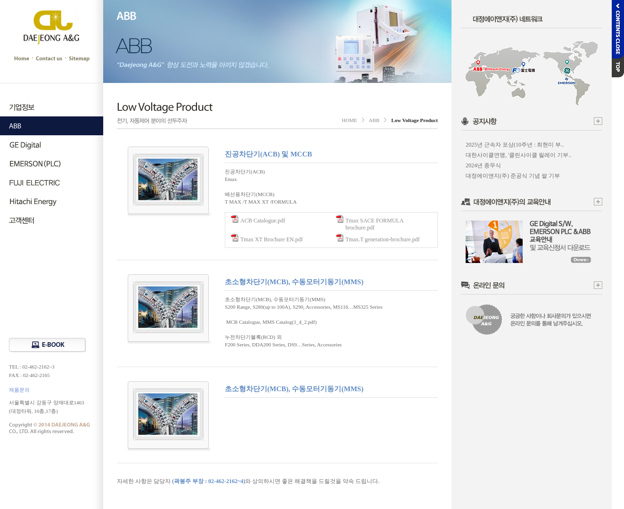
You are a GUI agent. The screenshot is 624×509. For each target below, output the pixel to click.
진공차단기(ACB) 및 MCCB (268, 154)
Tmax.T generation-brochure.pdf (382, 239)
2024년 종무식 (483, 165)
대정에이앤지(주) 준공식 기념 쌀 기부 (513, 175)
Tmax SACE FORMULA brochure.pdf (374, 224)
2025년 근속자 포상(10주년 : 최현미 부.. (515, 144)
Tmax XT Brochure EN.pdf (271, 239)
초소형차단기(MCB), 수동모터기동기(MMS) (294, 282)
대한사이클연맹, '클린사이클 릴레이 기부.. (518, 155)
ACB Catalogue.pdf (262, 220)
